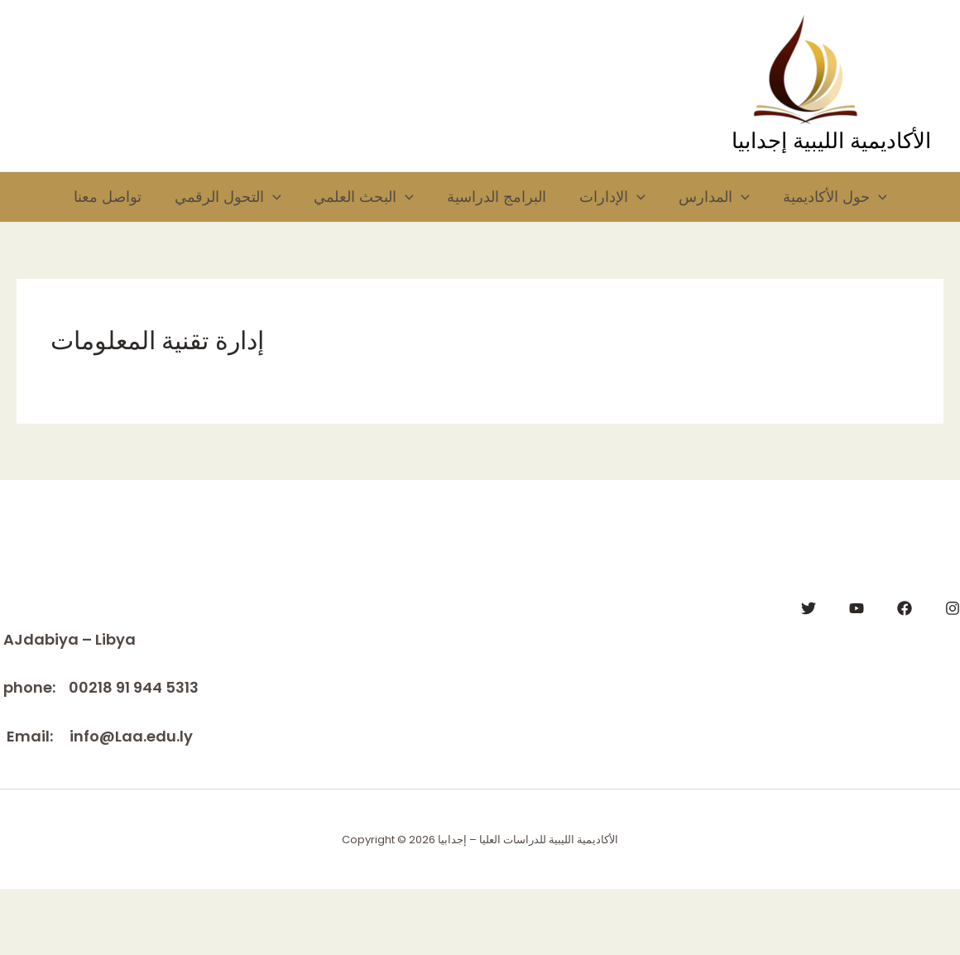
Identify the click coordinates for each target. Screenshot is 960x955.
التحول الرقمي (212, 201)
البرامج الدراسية (498, 200)
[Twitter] (808, 674)
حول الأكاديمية (102, 259)
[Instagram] (952, 674)
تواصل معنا (84, 200)
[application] (257, 201)
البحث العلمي (357, 201)
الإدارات (622, 201)
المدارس (731, 201)
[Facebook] (904, 674)
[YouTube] (856, 674)
